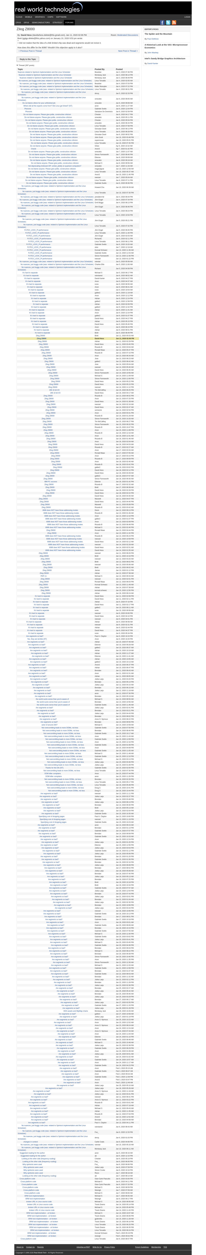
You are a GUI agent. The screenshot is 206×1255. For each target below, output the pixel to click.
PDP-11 (44, 576)
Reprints (40, 1247)
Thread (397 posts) (26, 65)
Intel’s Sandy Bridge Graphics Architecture (165, 58)
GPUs (26, 22)
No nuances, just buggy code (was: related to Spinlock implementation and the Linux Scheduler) (55, 81)
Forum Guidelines (142, 1247)
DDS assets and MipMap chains (76, 1011)
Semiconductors (41, 22)
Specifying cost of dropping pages (52, 816)
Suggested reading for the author (32, 1153)
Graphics (40, 17)
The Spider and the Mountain (158, 34)
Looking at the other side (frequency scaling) (38, 1159)
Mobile (28, 17)
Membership (156, 1247)
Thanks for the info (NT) (54, 768)
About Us (19, 1247)
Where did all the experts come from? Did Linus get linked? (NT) (47, 106)
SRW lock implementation (34, 1196)
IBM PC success (50, 482)
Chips (50, 17)
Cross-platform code (27, 1179)
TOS (165, 1247)
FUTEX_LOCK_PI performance (36, 230)
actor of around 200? (50, 725)
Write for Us (97, 1247)
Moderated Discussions (127, 35)
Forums (69, 22)
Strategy (58, 22)
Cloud (19, 17)
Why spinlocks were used (32, 1164)
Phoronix (27, 109)
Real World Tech (52, 7)
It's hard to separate (30, 273)
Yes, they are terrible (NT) (37, 639)
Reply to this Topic (28, 59)
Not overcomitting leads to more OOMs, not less (60, 728)
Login (187, 17)
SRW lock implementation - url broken (40, 1213)
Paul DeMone (153, 39)
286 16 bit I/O (54, 390)
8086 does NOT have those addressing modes (60, 510)
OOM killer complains (52, 774)
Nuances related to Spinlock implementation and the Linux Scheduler (44, 72)
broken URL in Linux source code (39, 1202)
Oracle (33, 149)
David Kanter (152, 63)
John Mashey (152, 53)
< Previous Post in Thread (30, 51)
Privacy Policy (109, 1247)
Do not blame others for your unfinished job (38, 103)
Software (61, 17)
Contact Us (30, 1247)
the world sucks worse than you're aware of (52, 699)
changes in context (30, 1142)
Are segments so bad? (34, 636)
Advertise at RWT (83, 1247)
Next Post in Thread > (128, 51)
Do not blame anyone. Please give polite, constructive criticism (47, 114)
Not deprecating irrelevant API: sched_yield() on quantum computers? (54, 166)
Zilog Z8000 (40, 336)
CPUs (18, 22)
